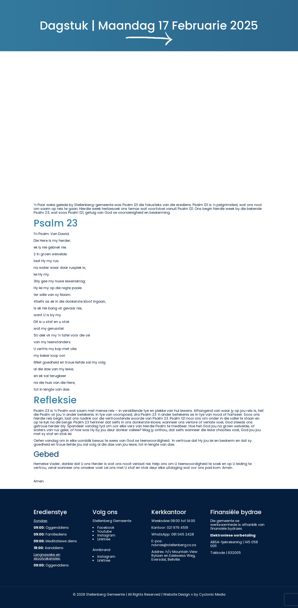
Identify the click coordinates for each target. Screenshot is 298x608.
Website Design (176, 594)
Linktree (103, 539)
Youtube (104, 531)
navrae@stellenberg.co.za (173, 544)
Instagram (106, 535)
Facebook (105, 527)
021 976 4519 (177, 527)
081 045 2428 (182, 534)
